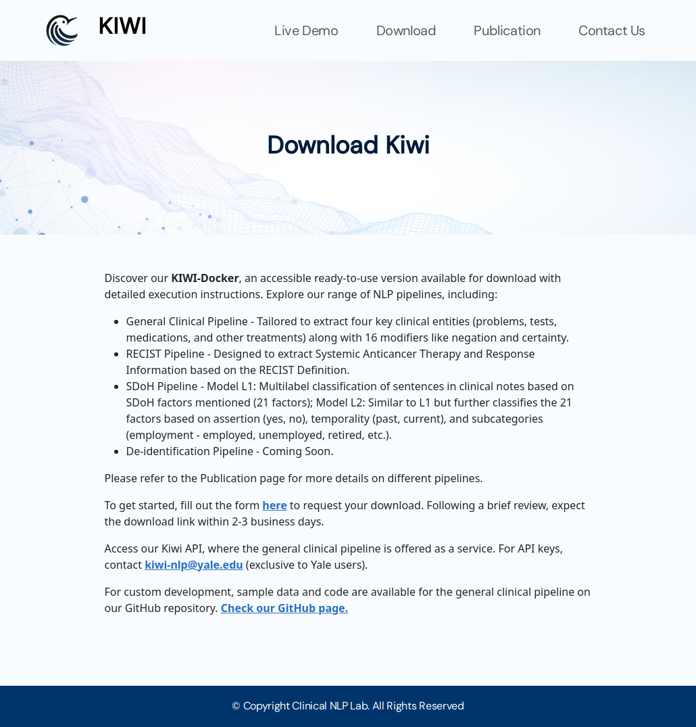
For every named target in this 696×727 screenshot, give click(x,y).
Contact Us (611, 30)
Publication (507, 30)
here (274, 505)
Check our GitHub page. (284, 608)
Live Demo (306, 30)
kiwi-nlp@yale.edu (194, 564)
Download (406, 30)
